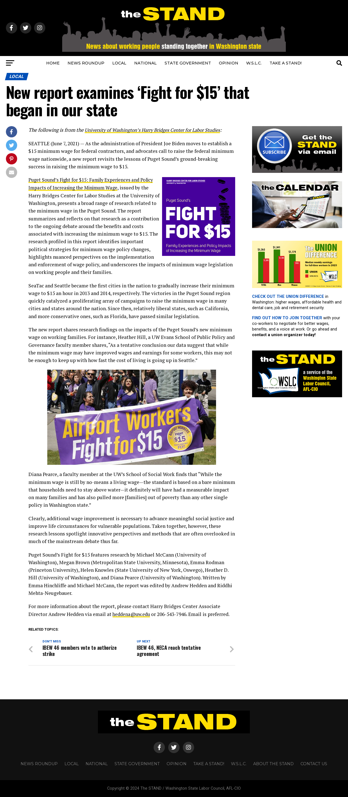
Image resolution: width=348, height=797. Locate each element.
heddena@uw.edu (132, 613)
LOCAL (119, 63)
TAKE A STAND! (286, 63)
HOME (53, 63)
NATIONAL (145, 63)
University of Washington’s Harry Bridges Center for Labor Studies (157, 130)
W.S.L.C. (254, 63)
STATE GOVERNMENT (188, 63)
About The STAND (273, 763)
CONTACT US (313, 763)
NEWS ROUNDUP (86, 63)
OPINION (228, 63)
